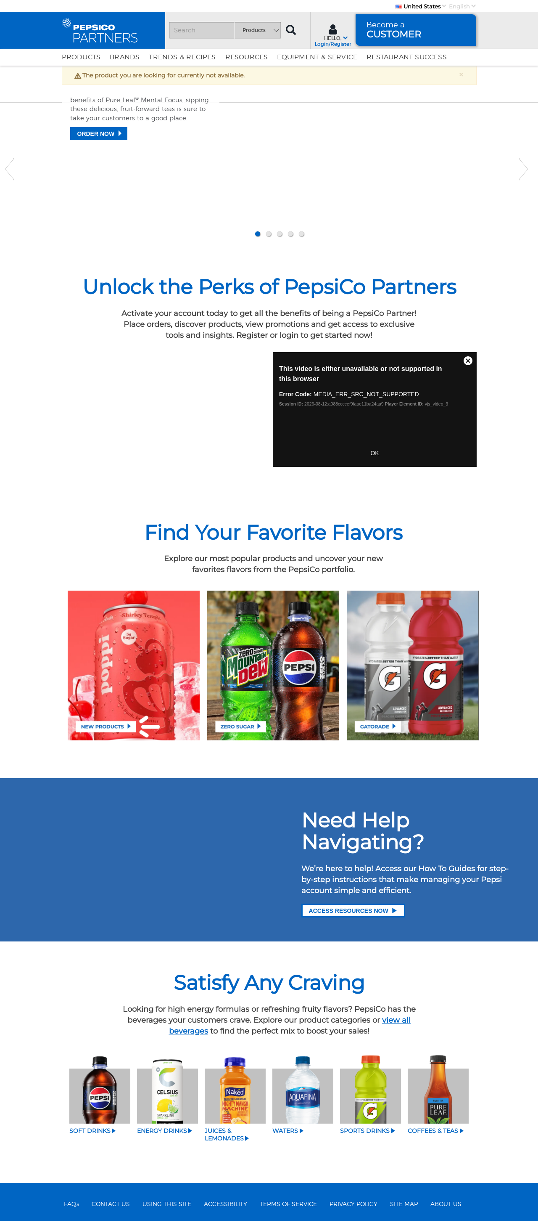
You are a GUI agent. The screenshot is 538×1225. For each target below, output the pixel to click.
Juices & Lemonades (224, 1138)
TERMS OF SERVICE (288, 1208)
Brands (125, 57)
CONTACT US (111, 1208)
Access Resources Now (353, 914)
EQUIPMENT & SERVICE (317, 57)
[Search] (224, 30)
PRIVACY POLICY (353, 1208)
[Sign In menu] (333, 34)
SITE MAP (404, 1208)
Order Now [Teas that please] (96, 201)
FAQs (71, 1208)
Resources (246, 57)
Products (81, 57)
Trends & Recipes (182, 57)
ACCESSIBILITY (225, 1208)
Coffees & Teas (433, 1134)
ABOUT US (446, 1208)
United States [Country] (418, 6)
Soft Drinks (90, 1134)
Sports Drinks (365, 1134)
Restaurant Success (407, 57)
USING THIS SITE (166, 1208)
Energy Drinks (162, 1134)
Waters (285, 1134)
